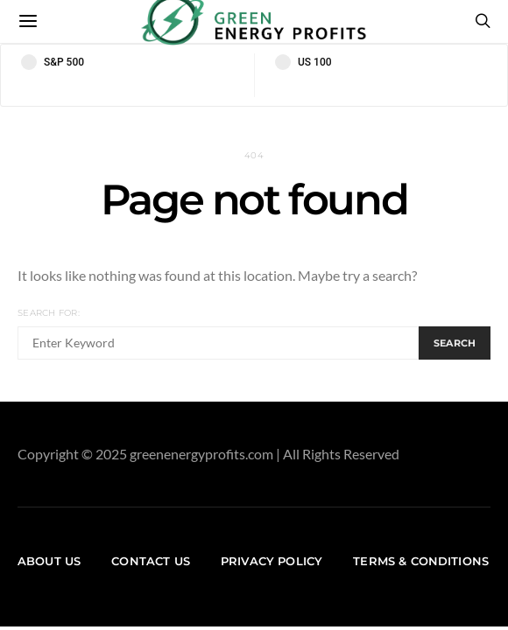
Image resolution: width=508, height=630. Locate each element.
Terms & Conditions (421, 561)
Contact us (150, 561)
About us (49, 561)
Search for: (49, 312)
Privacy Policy (271, 561)
